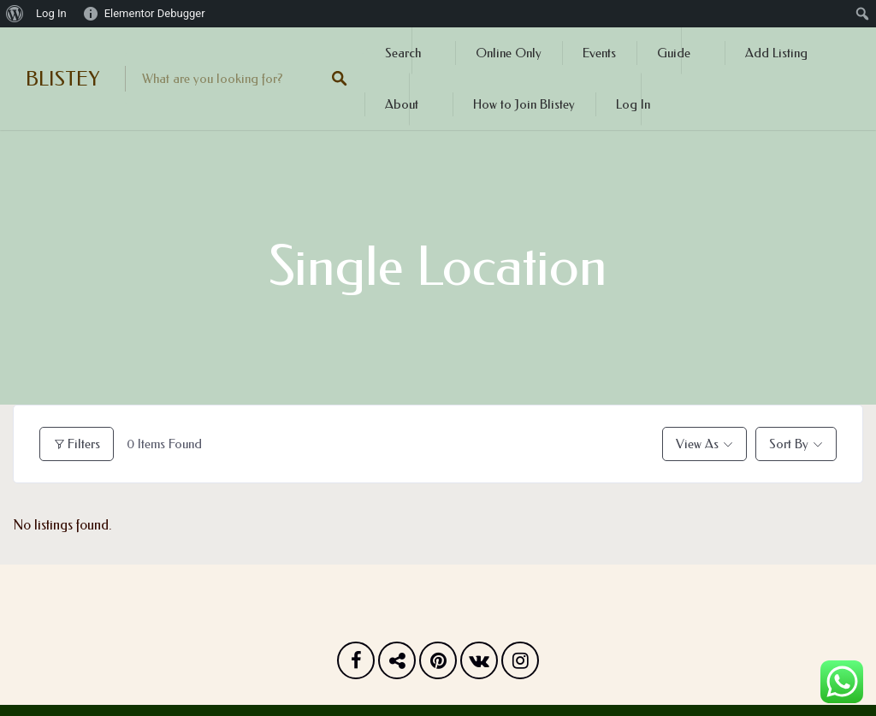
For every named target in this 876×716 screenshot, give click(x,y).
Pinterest (438, 664)
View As (697, 444)
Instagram (520, 664)
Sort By (788, 444)
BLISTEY (62, 79)
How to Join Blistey (524, 104)
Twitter (397, 664)
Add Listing (776, 53)
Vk (479, 664)
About (401, 104)
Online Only (509, 53)
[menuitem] (15, 13)
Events (599, 53)
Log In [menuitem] (51, 13)
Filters (76, 444)
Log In (633, 104)
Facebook (356, 664)
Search (403, 53)
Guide (673, 53)
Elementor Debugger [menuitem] (154, 13)
